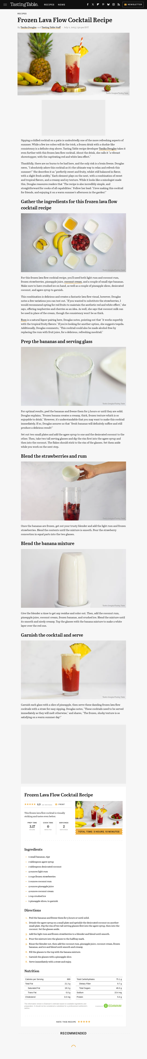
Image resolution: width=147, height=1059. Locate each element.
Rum (24, 320)
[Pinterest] (103, 5)
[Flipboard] (98, 5)
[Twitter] (92, 5)
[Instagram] (113, 5)
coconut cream (73, 281)
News (61, 4)
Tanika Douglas (28, 27)
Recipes (49, 4)
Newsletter (133, 4)
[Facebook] (87, 5)
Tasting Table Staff (51, 27)
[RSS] (118, 5)
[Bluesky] (108, 5)
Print (60, 804)
